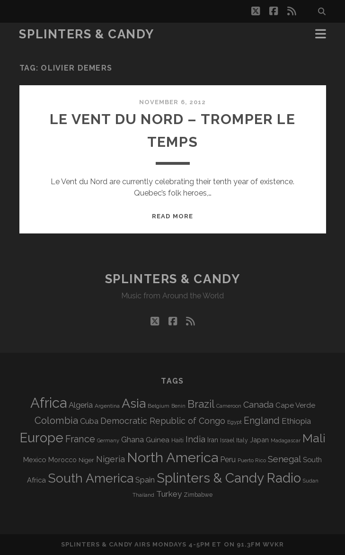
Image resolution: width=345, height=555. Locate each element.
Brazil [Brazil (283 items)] (200, 404)
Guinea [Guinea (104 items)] (157, 440)
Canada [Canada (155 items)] (258, 405)
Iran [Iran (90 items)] (212, 440)
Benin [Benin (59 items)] (178, 406)
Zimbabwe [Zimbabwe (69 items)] (198, 495)
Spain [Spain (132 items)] (145, 479)
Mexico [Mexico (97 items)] (34, 460)
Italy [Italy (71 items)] (242, 440)
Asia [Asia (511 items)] (134, 403)
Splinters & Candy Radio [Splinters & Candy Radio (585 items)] (229, 478)
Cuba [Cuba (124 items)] (89, 421)
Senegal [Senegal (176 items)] (284, 459)
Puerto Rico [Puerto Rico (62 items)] (252, 460)
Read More (172, 216)
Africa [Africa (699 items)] (48, 402)
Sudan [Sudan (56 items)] (310, 480)
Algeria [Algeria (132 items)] (81, 405)
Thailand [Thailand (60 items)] (143, 495)
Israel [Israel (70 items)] (227, 440)
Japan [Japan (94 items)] (259, 440)
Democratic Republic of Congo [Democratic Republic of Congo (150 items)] (162, 421)
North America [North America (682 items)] (172, 457)
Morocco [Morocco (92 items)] (62, 460)
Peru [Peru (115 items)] (228, 459)
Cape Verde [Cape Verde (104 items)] (295, 405)
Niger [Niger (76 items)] (86, 460)
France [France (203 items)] (80, 439)
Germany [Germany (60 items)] (108, 440)
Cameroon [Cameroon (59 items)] (228, 406)
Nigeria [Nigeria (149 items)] (110, 459)
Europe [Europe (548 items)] (41, 437)
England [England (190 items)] (262, 420)
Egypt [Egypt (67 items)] (234, 422)
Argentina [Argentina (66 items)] (107, 406)
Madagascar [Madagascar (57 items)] (286, 440)
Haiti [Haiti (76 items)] (177, 440)
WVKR (273, 544)
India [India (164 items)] (195, 439)
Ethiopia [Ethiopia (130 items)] (296, 421)
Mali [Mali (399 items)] (314, 438)
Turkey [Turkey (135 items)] (169, 494)
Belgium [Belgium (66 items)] (158, 406)
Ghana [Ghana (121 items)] (132, 439)
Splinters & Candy (86, 34)
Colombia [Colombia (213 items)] (56, 420)
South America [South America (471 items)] (90, 478)
